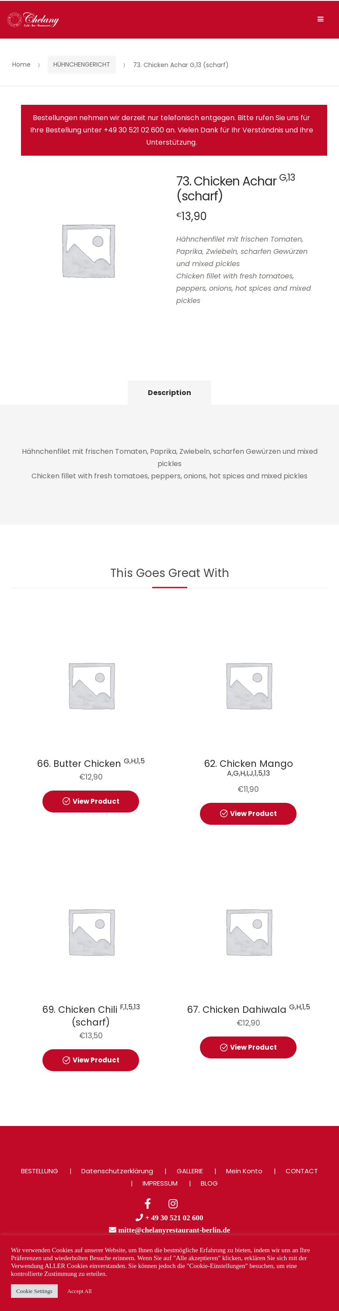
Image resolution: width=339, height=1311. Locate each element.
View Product (96, 801)
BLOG (209, 1183)
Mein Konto (244, 1171)
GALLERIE (190, 1171)
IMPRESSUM (160, 1183)
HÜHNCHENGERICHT (81, 64)
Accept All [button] (79, 1291)
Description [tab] (169, 393)
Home (21, 64)
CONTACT (302, 1171)
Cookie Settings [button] (34, 1291)
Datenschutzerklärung (117, 1171)
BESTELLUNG (39, 1171)
